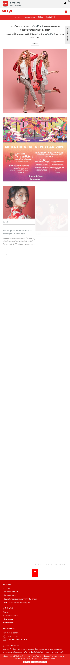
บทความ (17, 17)
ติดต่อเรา (6, 612)
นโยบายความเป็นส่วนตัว (11, 592)
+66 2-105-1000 (12, 636)
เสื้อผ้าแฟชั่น (16, 649)
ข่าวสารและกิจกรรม (29, 17)
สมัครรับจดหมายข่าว (10, 616)
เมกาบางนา (7, 588)
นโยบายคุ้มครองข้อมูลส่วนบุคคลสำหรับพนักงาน (20, 599)
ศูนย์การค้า (7, 645)
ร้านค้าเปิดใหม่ (50, 17)
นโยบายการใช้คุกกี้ (9, 595)
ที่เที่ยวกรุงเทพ (38, 649)
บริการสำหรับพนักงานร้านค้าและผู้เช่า (16, 603)
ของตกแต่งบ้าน (11, 652)
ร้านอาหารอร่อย (27, 649)
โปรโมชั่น (40, 17)
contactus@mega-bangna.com (17, 639)
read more (35, 44)
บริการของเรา (8, 619)
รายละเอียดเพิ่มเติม (39, 662)
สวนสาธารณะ (48, 649)
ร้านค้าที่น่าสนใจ (9, 623)
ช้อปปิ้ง (37, 26)
